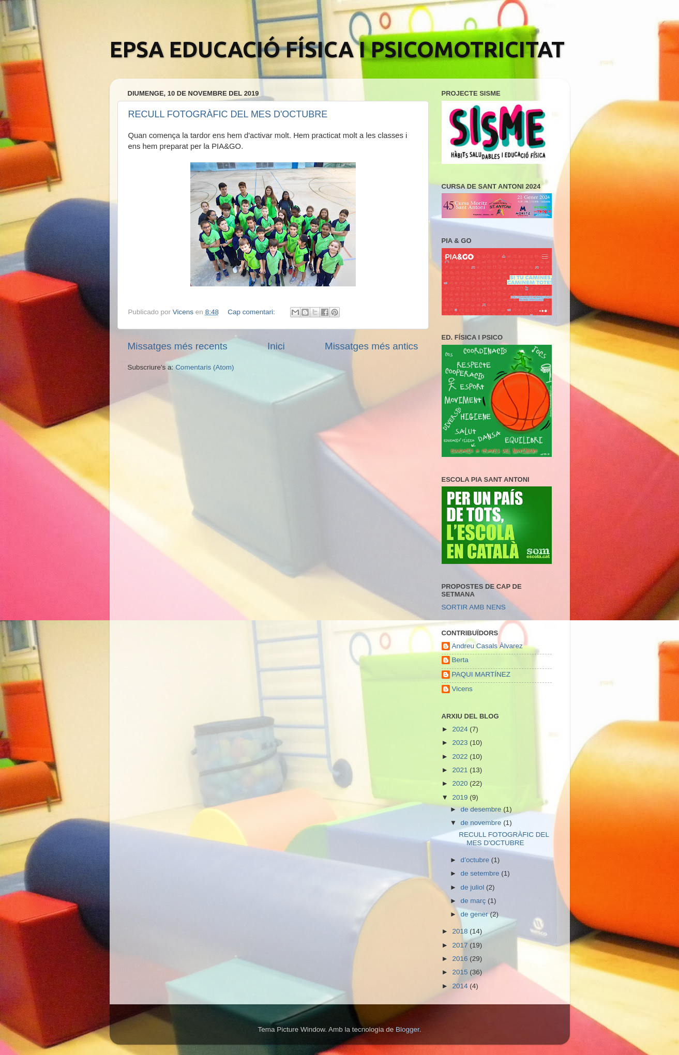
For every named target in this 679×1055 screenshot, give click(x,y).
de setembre (481, 873)
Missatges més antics (371, 346)
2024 (461, 729)
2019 (461, 797)
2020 (461, 783)
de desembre (482, 809)
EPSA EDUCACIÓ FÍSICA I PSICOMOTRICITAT (337, 49)
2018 (461, 931)
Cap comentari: (252, 312)
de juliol (474, 887)
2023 (461, 742)
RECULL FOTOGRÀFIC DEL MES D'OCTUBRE (228, 114)
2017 (461, 945)
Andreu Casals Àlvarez (487, 646)
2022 (461, 756)
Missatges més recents (178, 346)
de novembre (482, 823)
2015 (461, 972)
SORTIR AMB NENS (474, 607)
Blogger (407, 1029)
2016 (461, 958)
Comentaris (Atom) (204, 367)
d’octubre (476, 860)
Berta (460, 660)
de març (474, 901)
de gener (475, 914)
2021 (461, 770)
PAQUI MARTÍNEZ (481, 674)
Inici (276, 346)
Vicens (462, 689)
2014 (461, 986)
